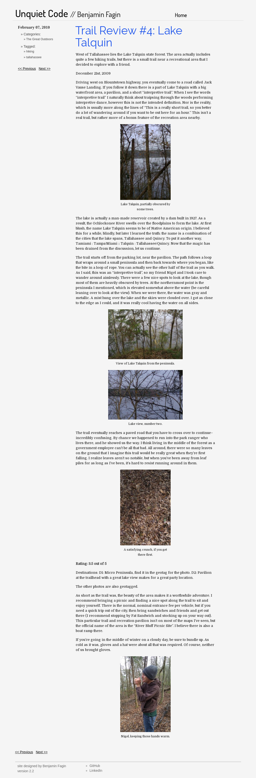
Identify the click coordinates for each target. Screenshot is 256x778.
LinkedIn (96, 770)
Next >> (44, 68)
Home (181, 15)
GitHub (95, 766)
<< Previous (27, 68)
